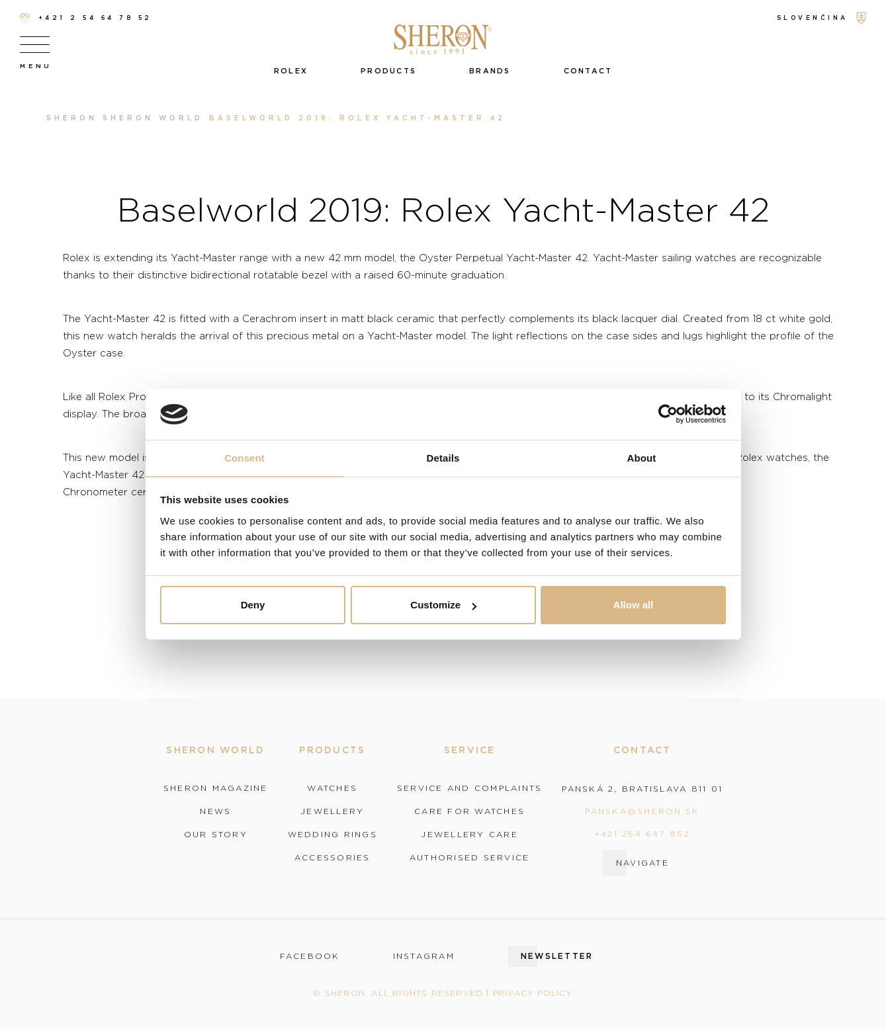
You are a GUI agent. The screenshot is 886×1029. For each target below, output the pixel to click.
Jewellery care (469, 835)
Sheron (71, 118)
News (215, 811)
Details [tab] (443, 458)
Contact (588, 70)
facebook (310, 956)
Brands (490, 70)
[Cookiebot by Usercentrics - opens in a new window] (668, 415)
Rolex (291, 70)
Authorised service (470, 858)
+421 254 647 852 (642, 834)
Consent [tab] (244, 458)
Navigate (642, 863)
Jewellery (332, 811)
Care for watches (469, 811)
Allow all (633, 604)
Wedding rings (332, 835)
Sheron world (153, 118)
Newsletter (557, 956)
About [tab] (641, 458)
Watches (332, 788)
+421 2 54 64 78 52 (86, 18)
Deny (253, 604)
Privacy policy (533, 993)
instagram (424, 956)
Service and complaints (470, 788)
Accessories (332, 858)
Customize (443, 604)
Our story (215, 835)
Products (388, 70)
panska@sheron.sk (642, 811)
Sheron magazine (215, 788)
